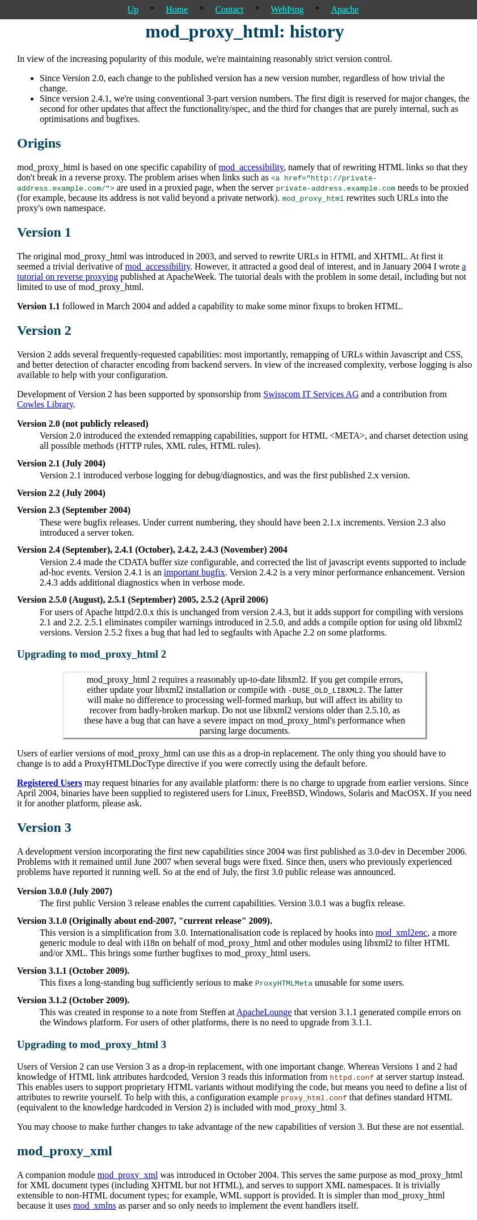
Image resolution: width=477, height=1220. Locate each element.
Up (133, 9)
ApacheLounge (264, 1012)
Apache (344, 9)
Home (177, 9)
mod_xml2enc (401, 932)
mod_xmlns (94, 1205)
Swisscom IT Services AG (310, 394)
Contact (229, 9)
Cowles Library (45, 404)
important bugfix (194, 572)
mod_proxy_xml (128, 1175)
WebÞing (287, 9)
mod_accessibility (251, 167)
